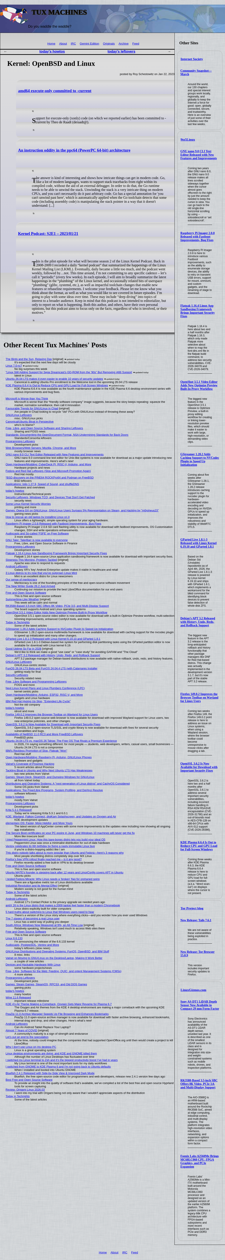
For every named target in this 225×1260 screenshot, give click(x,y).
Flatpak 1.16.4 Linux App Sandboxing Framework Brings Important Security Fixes (197, 311)
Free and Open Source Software (26, 592)
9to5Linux (188, 139)
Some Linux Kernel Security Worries (28, 503)
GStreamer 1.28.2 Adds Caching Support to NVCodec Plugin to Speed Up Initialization (199, 459)
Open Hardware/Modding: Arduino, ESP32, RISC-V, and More (44, 694)
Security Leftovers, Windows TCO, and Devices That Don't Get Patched (50, 497)
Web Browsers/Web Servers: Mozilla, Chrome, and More (41, 448)
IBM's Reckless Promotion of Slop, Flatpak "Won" (36, 750)
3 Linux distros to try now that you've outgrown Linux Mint (41, 573)
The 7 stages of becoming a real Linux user (33, 918)
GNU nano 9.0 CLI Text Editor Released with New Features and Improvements (198, 155)
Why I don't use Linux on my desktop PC (31, 1047)
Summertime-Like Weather (22, 599)
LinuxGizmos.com (193, 990)
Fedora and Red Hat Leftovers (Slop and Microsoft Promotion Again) (48, 471)
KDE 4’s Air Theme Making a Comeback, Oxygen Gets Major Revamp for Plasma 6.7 (59, 1004)
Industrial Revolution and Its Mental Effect (32, 885)
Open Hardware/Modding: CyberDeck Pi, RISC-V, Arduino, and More (48, 464)
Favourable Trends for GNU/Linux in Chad (32, 408)
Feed (135, 43)
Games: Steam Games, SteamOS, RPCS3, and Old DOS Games (46, 984)
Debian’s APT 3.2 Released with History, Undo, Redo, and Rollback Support (197, 622)
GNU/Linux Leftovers (19, 415)
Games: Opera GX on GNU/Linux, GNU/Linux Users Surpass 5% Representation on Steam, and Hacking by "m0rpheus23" (82, 510)
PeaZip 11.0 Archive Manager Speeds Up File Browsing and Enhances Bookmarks (57, 1014)
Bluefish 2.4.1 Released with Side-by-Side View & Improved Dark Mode (50, 1073)
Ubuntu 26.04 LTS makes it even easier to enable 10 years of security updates (54, 378)
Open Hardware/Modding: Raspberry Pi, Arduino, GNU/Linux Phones (49, 757)
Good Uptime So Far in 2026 (24, 648)
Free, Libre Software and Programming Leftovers (36, 681)
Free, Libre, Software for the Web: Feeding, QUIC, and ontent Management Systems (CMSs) (64, 971)
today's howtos (52, 51)
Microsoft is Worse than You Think (27, 398)
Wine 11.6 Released (18, 997)
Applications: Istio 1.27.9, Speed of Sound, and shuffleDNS (42, 484)
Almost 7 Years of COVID (21, 1030)
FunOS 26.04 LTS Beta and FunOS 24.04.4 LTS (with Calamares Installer (52, 668)
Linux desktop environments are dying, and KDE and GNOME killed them (51, 1053)
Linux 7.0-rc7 (14, 365)
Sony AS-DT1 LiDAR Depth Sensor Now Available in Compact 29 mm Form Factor (199, 1005)
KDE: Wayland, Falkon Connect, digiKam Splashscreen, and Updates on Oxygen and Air (61, 816)
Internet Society (192, 59)
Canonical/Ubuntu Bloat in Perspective (30, 421)
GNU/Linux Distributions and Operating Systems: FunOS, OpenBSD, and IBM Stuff (57, 951)
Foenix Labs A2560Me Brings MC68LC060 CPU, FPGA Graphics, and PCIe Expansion (199, 1161)
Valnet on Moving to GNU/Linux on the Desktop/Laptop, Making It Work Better (54, 958)
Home (51, 43)
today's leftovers (121, 51)
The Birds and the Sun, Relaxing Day (29, 359)
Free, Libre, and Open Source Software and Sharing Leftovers (44, 428)
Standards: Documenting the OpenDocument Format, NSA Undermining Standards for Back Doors (67, 434)
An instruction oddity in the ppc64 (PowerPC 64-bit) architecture (74, 150)
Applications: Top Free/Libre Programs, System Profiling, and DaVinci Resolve (54, 790)
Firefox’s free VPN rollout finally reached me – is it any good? (44, 859)
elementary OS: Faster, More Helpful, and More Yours (39, 823)
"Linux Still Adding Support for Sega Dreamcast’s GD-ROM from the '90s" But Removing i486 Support (69, 372)
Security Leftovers (17, 675)
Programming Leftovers (20, 441)
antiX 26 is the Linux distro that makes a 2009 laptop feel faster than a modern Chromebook (63, 905)
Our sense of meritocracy (21, 579)
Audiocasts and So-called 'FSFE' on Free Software (37, 533)
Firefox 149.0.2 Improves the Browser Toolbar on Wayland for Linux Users (199, 697)
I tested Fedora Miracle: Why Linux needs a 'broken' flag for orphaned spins (53, 879)
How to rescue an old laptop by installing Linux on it (38, 517)
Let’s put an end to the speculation (27, 1037)
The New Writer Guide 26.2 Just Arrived (30, 586)
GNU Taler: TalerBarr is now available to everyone (37, 540)
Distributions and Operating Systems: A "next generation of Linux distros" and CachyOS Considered (68, 783)
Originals (109, 43)
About (63, 43)
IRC (73, 43)
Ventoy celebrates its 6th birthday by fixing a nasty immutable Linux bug (50, 846)
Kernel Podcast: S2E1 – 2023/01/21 (48, 233)
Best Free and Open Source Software (29, 1079)
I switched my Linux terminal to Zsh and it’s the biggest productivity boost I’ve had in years (62, 1060)
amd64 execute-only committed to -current (54, 91)
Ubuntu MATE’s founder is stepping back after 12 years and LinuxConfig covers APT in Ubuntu (64, 872)
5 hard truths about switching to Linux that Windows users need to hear (50, 912)
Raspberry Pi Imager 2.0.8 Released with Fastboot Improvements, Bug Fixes (197, 236)
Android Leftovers (17, 566)
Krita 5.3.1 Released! (19, 810)
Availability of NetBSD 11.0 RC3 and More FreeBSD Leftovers (44, 734)
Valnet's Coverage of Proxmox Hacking (30, 763)
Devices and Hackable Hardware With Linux (33, 964)
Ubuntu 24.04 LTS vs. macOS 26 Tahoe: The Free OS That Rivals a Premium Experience (61, 740)
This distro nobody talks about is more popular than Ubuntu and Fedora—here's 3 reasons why (65, 852)
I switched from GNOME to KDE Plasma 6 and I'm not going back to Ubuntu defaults (58, 1066)
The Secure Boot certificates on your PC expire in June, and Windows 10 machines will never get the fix (70, 833)
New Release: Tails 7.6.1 (195, 920)
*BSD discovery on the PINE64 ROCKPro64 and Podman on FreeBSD (50, 477)
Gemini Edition (89, 43)
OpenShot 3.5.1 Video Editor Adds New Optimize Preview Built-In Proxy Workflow (199, 385)
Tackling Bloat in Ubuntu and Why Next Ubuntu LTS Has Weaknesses (49, 770)
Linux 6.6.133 (14, 938)
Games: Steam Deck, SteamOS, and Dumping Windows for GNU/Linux (50, 777)
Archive (124, 43)
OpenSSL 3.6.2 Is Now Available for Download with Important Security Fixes (199, 767)
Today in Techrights (18, 622)
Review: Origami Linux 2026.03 (25, 1089)
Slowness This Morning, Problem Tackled (31, 559)
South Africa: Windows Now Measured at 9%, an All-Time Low (44, 925)
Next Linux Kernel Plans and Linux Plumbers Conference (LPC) (45, 688)
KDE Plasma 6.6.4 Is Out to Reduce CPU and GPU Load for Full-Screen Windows (198, 846)
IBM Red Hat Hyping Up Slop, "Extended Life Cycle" (38, 701)
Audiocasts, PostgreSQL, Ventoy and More (32, 944)
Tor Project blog (192, 908)
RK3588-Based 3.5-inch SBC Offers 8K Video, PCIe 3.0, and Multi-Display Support (199, 1084)
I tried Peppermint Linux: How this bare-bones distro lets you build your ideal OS (55, 839)
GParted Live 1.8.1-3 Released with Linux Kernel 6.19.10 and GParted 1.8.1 (198, 543)
